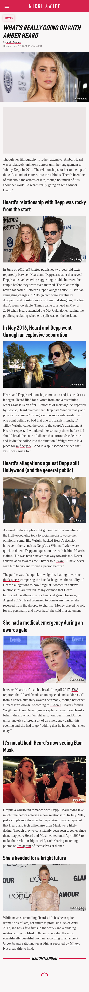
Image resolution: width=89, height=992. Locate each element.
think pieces (11, 580)
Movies (9, 18)
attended (34, 310)
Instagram (24, 846)
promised (38, 600)
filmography (28, 159)
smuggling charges (16, 295)
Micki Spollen (13, 42)
